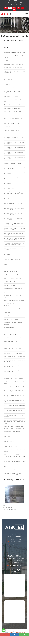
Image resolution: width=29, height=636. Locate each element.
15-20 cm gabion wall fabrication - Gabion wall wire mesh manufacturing (14, 445)
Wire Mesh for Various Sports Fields (12, 278)
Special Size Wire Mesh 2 (10, 115)
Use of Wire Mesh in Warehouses (12, 281)
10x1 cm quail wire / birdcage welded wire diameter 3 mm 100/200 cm (14, 224)
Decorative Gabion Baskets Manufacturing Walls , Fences (14, 396)
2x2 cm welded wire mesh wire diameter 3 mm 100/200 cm (14, 152)
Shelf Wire (6, 61)
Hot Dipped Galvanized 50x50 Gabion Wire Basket (14, 382)
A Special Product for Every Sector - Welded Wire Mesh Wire (14, 71)
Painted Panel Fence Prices (10, 341)
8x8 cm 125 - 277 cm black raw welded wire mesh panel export (13, 391)
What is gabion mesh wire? (10, 334)
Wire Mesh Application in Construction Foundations (13, 323)
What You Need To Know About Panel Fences (13, 119)
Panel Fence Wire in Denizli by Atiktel (13, 353)
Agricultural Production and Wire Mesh (13, 292)
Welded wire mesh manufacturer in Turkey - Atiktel (14, 263)
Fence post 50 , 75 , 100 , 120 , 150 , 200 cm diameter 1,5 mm (14, 233)
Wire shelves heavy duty (10, 375)
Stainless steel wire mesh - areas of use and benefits (13, 83)
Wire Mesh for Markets (9, 285)
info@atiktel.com (15, 544)
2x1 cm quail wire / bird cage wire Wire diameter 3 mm (13, 138)
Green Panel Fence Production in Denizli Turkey (13, 349)
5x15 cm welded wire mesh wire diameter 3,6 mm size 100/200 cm (14, 214)
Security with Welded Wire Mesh (12, 76)
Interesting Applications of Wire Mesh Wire (14, 105)
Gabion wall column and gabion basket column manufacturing (13, 440)
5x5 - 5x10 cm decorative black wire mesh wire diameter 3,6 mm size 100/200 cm (14, 243)
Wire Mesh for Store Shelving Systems (13, 288)
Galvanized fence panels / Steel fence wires (14, 52)
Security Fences (7, 312)
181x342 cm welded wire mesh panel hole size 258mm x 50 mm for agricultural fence (14, 427)
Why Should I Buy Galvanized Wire (12, 111)
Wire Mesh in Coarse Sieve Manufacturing (14, 300)
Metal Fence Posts (8, 345)
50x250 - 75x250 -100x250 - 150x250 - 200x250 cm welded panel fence (13, 258)
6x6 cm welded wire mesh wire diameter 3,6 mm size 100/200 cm (14, 219)
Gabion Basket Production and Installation (14, 331)
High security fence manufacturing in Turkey (14, 461)
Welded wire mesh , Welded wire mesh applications (13, 56)
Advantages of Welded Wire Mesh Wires (14, 88)
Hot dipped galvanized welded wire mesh (14, 387)
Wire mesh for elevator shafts (11, 319)
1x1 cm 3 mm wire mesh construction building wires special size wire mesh (13, 410)
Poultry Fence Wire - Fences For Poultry (13, 130)
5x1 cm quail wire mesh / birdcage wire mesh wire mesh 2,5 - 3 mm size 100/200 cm (14, 192)
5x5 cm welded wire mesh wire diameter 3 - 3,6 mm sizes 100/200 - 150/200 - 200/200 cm (14, 203)
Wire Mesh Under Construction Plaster (13, 309)
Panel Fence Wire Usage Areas (11, 96)
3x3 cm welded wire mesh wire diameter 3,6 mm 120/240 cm (14, 172)
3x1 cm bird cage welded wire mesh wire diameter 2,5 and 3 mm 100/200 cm (14, 162)
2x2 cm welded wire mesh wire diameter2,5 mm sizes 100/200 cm (14, 147)
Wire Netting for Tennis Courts (11, 271)
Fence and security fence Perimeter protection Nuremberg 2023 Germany (13, 474)
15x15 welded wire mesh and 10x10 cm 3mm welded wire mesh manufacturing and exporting (14, 421)
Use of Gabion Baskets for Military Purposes (14, 338)
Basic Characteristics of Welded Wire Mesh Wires (14, 100)
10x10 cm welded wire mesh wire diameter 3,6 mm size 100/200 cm (14, 229)
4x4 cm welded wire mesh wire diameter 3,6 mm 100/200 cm (14, 182)
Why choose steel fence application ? (13, 431)
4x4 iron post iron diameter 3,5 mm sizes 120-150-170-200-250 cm (13, 187)
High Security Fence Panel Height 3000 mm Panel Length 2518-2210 (14, 370)
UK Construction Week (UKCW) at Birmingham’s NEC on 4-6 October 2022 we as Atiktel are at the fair (14, 456)
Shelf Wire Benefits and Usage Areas (13, 127)
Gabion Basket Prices (9, 327)
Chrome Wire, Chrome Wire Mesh (12, 123)
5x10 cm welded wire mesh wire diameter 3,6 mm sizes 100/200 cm (14, 209)
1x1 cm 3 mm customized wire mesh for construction (13, 415)
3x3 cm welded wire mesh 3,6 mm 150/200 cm (14, 177)
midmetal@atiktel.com (16, 565)
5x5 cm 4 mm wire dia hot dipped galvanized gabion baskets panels (14, 406)
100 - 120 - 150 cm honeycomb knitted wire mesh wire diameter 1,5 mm (14, 238)
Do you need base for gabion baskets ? (13, 378)
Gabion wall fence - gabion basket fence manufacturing (14, 435)
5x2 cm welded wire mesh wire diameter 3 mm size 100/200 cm (14, 197)
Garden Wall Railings (9, 316)
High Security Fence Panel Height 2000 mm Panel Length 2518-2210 (14, 360)
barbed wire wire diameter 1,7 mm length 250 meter (14, 248)
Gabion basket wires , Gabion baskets (13, 67)
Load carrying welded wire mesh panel (13, 64)
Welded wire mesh (8, 79)
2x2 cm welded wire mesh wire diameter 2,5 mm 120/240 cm (14, 157)
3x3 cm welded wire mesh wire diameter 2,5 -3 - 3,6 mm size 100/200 (14, 167)
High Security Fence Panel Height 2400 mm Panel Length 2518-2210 (14, 365)
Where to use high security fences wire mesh (13, 465)
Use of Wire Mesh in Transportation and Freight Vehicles (13, 296)
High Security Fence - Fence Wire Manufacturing (12, 92)
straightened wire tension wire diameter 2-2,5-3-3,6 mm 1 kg (14, 253)
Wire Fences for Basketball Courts (12, 275)
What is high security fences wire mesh (13, 470)
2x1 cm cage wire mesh (9, 134)
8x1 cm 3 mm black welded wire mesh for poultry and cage (14, 401)
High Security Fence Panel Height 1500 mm (14, 356)
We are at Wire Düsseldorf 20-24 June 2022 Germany (14, 450)
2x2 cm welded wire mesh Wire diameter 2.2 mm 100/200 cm (14, 143)
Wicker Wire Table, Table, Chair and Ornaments (12, 304)
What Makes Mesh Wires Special (12, 108)
